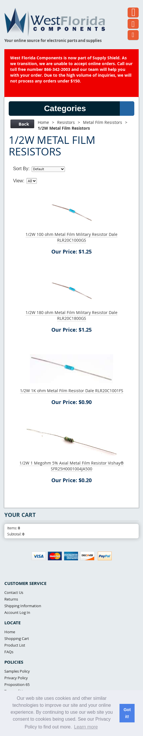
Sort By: (21, 168)
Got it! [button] (127, 713)
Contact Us (13, 592)
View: (18, 180)
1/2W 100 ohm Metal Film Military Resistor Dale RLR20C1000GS (71, 237)
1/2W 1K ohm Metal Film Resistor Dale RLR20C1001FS (71, 390)
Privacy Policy (16, 677)
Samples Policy (17, 671)
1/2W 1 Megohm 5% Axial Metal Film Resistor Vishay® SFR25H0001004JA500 (71, 465)
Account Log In (17, 612)
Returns (11, 599)
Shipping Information (22, 605)
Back (21, 124)
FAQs (8, 651)
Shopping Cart (16, 638)
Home (43, 122)
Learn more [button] (86, 726)
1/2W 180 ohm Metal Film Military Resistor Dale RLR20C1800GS (71, 315)
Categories (89, 108)
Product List (14, 645)
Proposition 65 (17, 684)
